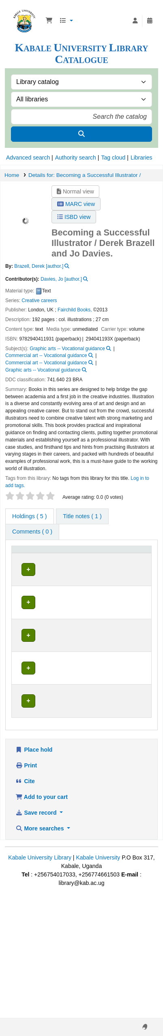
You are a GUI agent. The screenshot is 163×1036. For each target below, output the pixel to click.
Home (11, 175)
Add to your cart (41, 921)
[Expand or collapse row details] (135, 594)
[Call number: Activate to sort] (98, 556)
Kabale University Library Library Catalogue (24, 12)
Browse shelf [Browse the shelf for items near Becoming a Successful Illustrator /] (99, 580)
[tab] (82, 517)
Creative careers (39, 300)
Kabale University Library (39, 981)
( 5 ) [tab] (29, 516)
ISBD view (73, 217)
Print (26, 889)
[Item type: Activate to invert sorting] (25, 556)
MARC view (76, 204)
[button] (49, 21)
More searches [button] (40, 952)
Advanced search (28, 157)
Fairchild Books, (75, 310)
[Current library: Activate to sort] (59, 556)
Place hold (33, 873)
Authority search (75, 157)
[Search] (81, 134)
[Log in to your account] (135, 21)
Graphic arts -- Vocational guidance (67, 348)
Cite (25, 905)
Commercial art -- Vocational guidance (46, 355)
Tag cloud (113, 157)
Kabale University (98, 981)
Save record (36, 936)
